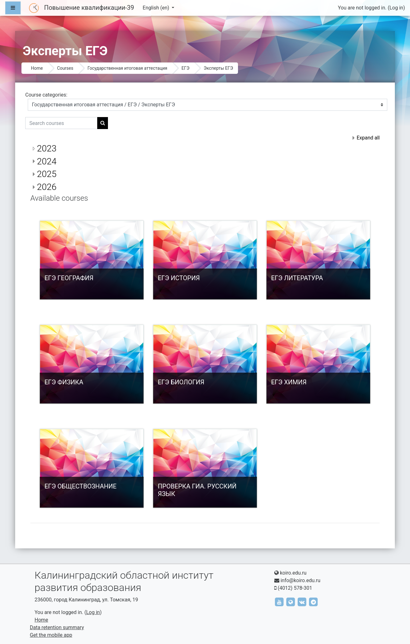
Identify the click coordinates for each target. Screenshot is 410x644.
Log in (396, 8)
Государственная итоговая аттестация (127, 68)
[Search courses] (61, 123)
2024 (46, 161)
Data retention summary (57, 627)
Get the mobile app (51, 635)
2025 (46, 174)
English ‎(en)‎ (156, 8)
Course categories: (46, 95)
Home (37, 68)
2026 (46, 187)
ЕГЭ (185, 68)
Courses (65, 68)
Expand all (368, 138)
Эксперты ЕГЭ (218, 68)
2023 (46, 148)
